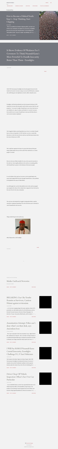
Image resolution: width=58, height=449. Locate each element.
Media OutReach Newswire (18, 281)
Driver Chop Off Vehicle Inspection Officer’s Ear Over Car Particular (20, 377)
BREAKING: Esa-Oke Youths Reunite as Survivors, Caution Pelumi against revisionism (19, 300)
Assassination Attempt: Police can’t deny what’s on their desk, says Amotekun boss (21, 326)
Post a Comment (13, 35)
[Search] (47, 2)
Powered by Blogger (29, 443)
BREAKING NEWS (9, 5)
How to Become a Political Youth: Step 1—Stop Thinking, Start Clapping (20, 19)
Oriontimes (10, 2)
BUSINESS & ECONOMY (18, 5)
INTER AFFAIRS (34, 5)
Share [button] (7, 35)
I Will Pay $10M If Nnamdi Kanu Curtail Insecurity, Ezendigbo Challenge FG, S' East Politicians (20, 351)
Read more (34, 316)
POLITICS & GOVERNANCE (44, 5)
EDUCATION (27, 5)
